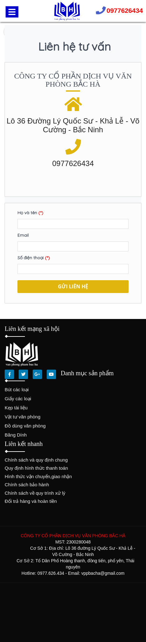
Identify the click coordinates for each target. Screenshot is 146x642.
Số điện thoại (33, 257)
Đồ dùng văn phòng (25, 425)
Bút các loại (17, 389)
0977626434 (124, 10)
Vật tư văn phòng (22, 416)
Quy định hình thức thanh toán (36, 468)
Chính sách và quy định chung (36, 460)
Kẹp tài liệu (16, 407)
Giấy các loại (18, 398)
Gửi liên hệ (73, 286)
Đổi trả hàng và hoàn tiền (31, 501)
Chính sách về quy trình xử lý (35, 493)
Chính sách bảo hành (27, 484)
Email (23, 235)
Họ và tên (30, 212)
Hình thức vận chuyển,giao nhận (38, 476)
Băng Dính (16, 434)
